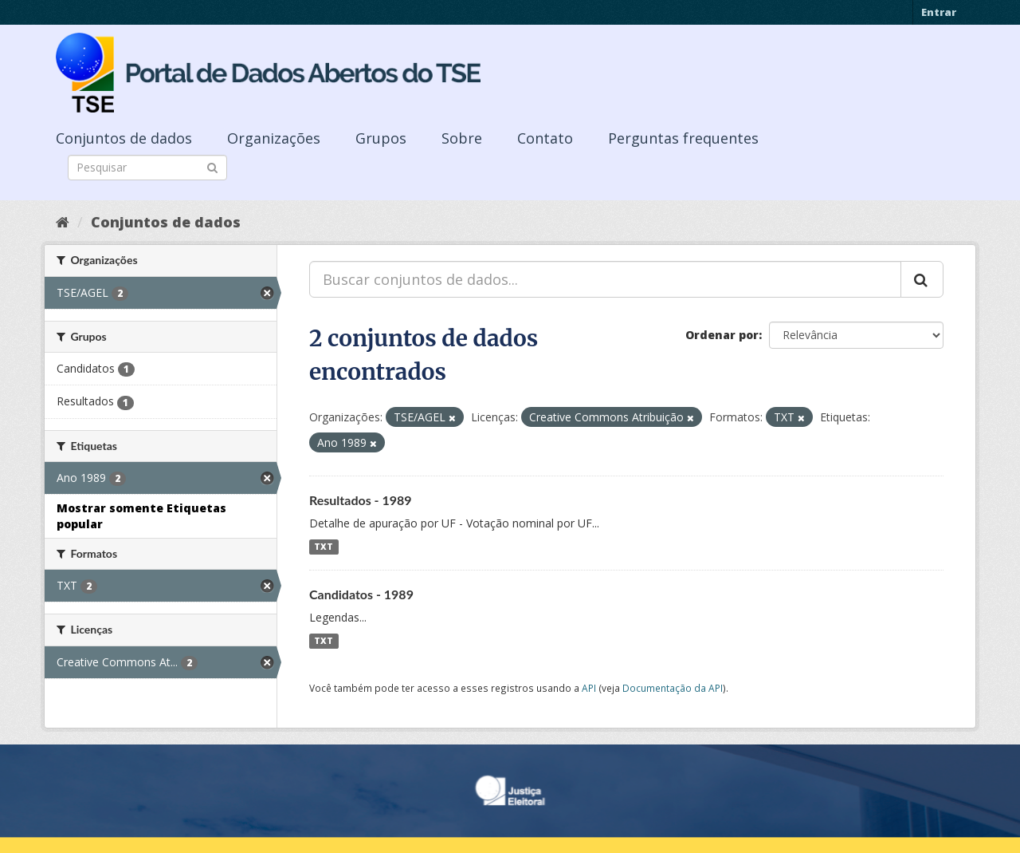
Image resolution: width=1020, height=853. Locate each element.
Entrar (938, 12)
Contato (545, 138)
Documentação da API (672, 687)
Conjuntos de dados (124, 138)
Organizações (273, 138)
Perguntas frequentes (683, 138)
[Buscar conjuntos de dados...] (605, 279)
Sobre (461, 138)
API (589, 687)
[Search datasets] (147, 167)
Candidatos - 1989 (361, 594)
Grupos (380, 138)
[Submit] (212, 166)
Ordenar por (722, 334)
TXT (323, 546)
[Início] (62, 221)
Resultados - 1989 (360, 499)
